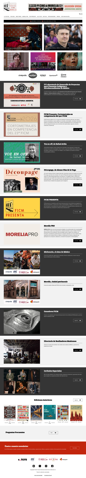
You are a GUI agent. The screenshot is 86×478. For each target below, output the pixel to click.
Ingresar (78, 320)
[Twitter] (40, 466)
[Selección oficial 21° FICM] (50, 419)
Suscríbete (75, 448)
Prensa (58, 16)
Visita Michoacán (65, 16)
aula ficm (39, 16)
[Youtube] (34, 466)
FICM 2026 (12, 16)
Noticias (45, 16)
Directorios (18, 16)
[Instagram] (46, 466)
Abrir (53, 432)
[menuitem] (7, 16)
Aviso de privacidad (38, 475)
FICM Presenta (32, 16)
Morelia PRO (25, 16)
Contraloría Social (48, 475)
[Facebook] (52, 466)
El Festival (6, 16)
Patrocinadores (52, 16)
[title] (22, 78)
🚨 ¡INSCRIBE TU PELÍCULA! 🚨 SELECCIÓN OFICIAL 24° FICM (43, 21)
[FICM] (10, 6)
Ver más (78, 99)
